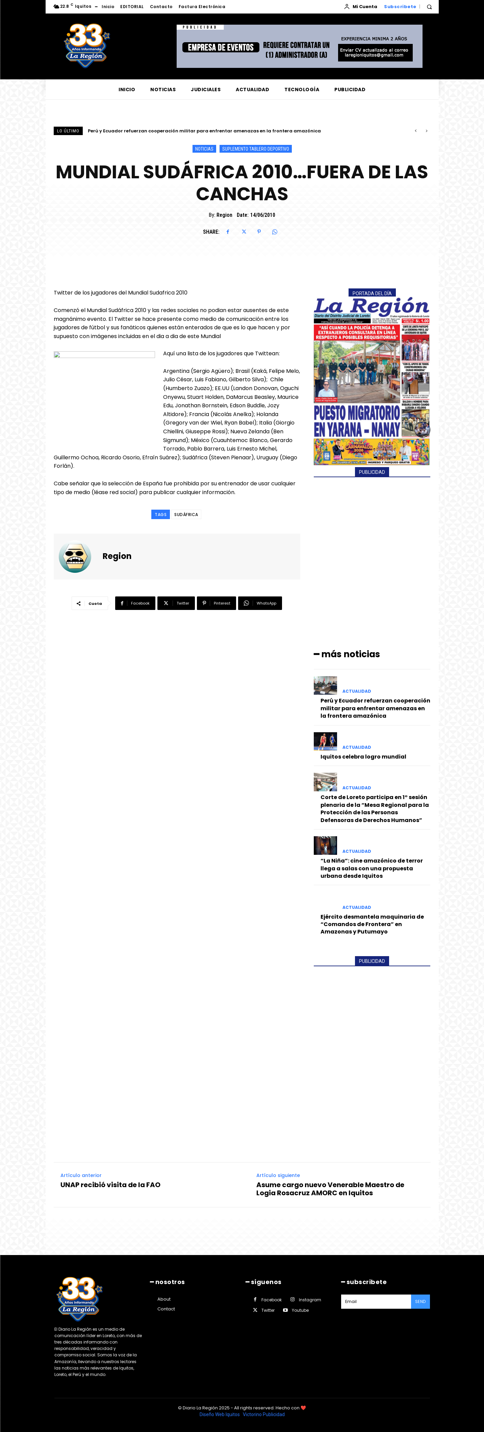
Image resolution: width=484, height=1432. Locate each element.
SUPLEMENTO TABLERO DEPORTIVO (256, 149)
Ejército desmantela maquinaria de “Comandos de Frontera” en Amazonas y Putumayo (372, 924)
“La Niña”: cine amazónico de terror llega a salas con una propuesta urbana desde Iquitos (372, 868)
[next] (426, 131)
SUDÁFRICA (186, 514)
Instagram (310, 1300)
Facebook (271, 1300)
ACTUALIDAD (356, 691)
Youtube (300, 1310)
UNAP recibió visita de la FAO (110, 1185)
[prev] (415, 131)
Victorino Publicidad (264, 1414)
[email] (376, 1302)
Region (224, 215)
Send (420, 1301)
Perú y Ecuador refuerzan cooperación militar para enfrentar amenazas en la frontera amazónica (204, 131)
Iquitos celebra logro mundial (363, 757)
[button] (429, 7)
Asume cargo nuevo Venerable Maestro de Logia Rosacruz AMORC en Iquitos (330, 1189)
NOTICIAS (204, 149)
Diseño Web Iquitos (220, 1414)
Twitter (268, 1310)
